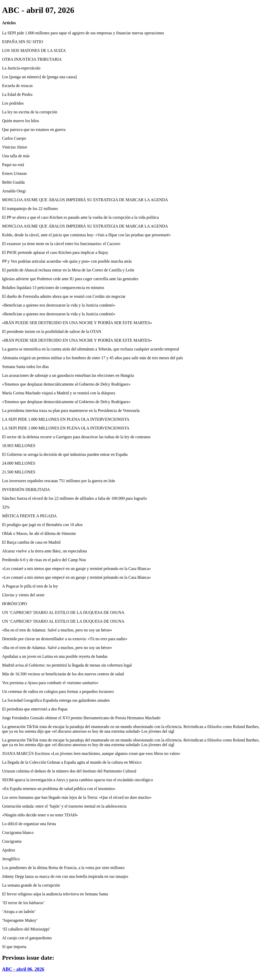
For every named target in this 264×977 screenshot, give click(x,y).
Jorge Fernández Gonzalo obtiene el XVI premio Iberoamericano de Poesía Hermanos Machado (81, 718)
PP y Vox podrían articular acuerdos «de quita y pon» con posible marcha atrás (67, 261)
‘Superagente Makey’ (20, 920)
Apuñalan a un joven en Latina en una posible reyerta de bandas (55, 656)
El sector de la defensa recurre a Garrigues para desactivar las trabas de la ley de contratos (76, 437)
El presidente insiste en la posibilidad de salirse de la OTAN (51, 331)
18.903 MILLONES (18, 445)
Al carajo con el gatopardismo (27, 938)
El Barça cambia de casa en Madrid (31, 542)
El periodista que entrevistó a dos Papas (35, 709)
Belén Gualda (13, 182)
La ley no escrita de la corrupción (29, 112)
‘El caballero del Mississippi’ (26, 929)
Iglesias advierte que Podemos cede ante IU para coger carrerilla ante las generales (70, 279)
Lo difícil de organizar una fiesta (29, 824)
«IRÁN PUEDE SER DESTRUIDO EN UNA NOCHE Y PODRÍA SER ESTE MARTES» (77, 323)
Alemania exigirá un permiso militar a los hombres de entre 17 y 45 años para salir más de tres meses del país (92, 358)
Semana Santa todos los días (25, 366)
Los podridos (13, 103)
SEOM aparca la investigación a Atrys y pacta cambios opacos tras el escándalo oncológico (77, 780)
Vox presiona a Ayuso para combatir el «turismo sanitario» (50, 683)
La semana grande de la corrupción (31, 885)
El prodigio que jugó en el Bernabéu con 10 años (42, 524)
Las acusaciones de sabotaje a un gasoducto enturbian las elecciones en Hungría (68, 375)
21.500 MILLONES (18, 472)
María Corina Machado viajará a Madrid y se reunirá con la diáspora (58, 393)
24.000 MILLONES (18, 463)
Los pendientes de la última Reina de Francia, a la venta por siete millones (63, 867)
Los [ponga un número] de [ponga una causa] (39, 77)
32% (6, 507)
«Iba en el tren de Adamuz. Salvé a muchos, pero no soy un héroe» (57, 630)
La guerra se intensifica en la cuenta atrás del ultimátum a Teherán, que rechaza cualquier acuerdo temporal (90, 349)
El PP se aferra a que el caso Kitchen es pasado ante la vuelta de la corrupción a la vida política (80, 217)
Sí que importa (14, 946)
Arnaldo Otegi (14, 191)
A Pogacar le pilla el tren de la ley (30, 586)
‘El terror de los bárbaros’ (23, 903)
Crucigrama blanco (18, 832)
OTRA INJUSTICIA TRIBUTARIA (32, 59)
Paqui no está (13, 164)
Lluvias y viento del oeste (23, 595)
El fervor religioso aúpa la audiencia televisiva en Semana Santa (55, 894)
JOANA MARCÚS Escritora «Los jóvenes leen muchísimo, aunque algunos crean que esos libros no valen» (91, 753)
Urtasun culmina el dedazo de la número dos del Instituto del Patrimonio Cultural (69, 771)
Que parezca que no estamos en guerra (33, 129)
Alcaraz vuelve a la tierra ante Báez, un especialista (44, 551)
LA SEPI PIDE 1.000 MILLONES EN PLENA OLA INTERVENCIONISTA (65, 419)
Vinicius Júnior (14, 147)
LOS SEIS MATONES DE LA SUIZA (34, 50)
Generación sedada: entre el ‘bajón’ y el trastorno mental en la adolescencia (64, 806)
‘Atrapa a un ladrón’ (19, 911)
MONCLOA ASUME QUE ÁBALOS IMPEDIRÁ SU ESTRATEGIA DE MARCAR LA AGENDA (85, 200)
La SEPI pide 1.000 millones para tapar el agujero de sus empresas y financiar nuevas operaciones (83, 33)
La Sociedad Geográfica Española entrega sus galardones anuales (56, 700)
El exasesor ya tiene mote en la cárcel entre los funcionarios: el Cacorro (61, 243)
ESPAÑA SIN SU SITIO (22, 42)
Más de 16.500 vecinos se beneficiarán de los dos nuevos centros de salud (63, 674)
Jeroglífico (11, 859)
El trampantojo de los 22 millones (30, 208)
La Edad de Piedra (17, 94)
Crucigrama (12, 841)
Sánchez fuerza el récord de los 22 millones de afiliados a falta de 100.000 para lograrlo (74, 498)
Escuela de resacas (17, 85)
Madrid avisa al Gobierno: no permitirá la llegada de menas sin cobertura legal (67, 665)
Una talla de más (16, 156)
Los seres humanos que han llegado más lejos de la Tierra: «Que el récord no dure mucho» (76, 797)
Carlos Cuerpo (14, 138)
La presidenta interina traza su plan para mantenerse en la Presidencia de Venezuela (71, 410)
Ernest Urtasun (14, 173)
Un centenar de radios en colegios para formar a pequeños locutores (58, 691)
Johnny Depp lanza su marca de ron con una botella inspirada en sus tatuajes (65, 876)
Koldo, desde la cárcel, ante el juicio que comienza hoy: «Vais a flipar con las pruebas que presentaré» (86, 235)
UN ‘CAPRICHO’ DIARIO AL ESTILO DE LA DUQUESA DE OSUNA (63, 612)
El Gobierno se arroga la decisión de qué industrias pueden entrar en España (65, 454)
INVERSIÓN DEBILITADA (26, 489)
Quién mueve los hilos (20, 121)
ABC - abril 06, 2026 (23, 969)
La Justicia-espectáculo (21, 68)
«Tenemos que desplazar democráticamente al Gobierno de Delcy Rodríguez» (66, 384)
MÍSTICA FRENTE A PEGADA (29, 516)
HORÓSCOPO (14, 603)
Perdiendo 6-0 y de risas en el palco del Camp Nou (44, 560)
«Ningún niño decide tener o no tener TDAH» (40, 815)
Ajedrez (8, 850)
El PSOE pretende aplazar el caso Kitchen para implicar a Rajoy (55, 252)
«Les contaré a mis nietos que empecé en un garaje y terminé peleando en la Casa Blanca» (76, 568)
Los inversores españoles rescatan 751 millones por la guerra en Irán (58, 481)
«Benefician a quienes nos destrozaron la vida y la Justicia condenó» (58, 305)
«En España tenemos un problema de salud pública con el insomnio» (59, 788)
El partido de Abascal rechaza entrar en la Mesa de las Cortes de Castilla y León (68, 270)
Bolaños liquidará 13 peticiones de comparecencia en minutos (53, 287)
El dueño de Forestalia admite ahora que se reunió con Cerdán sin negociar (64, 296)
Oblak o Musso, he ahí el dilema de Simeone (39, 533)
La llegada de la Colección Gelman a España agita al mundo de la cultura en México (72, 762)
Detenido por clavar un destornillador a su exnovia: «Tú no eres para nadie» (64, 639)
